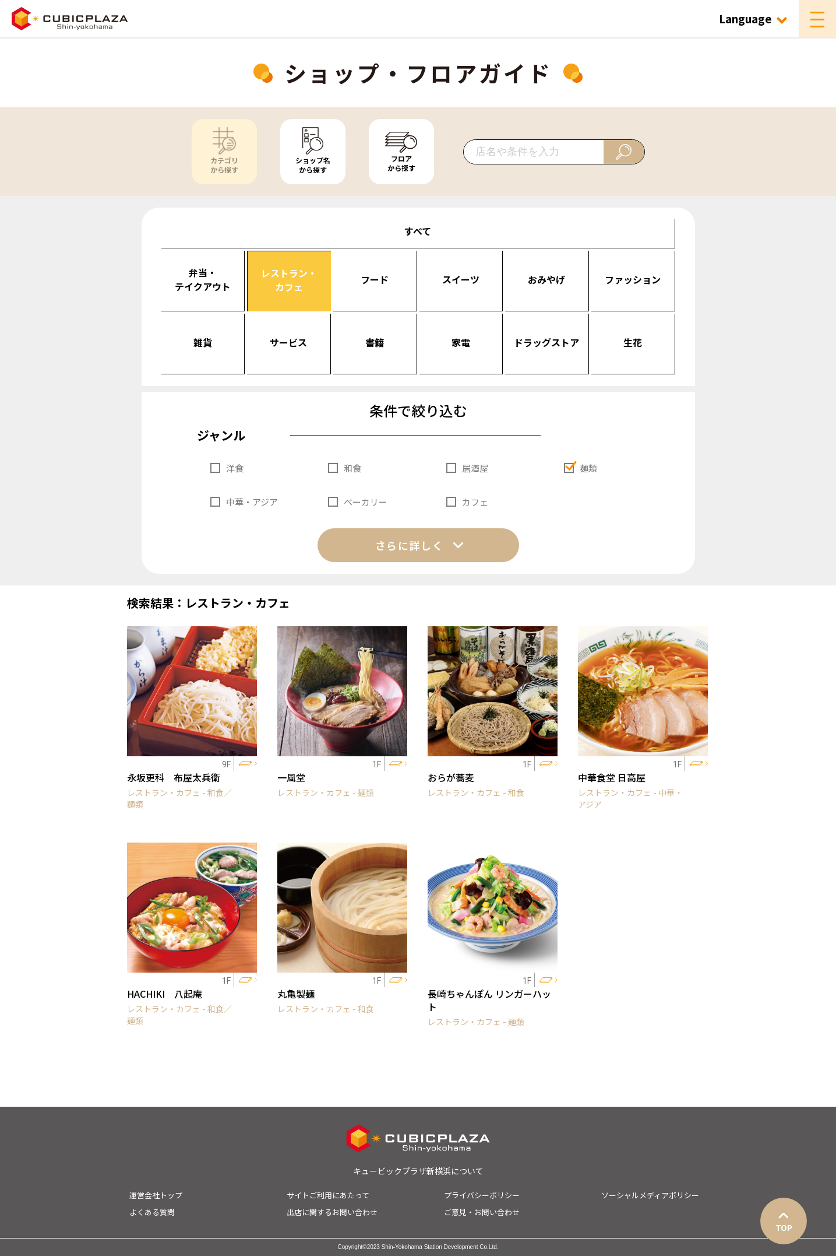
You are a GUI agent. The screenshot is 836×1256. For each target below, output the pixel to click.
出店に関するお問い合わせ (332, 1212)
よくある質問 (152, 1212)
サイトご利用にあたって (328, 1195)
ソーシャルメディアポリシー (650, 1195)
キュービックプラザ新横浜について (418, 1171)
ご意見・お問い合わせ (482, 1212)
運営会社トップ (155, 1195)
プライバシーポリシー (482, 1195)
